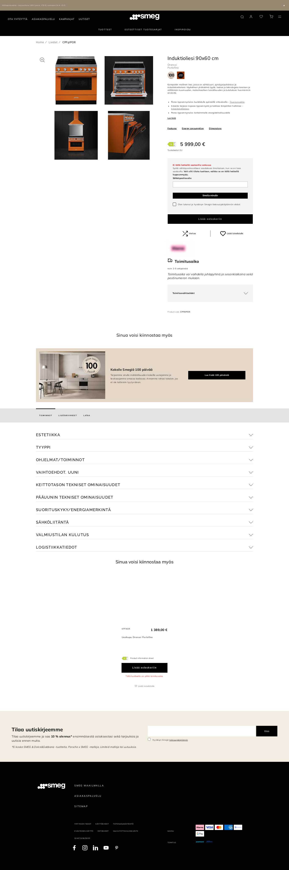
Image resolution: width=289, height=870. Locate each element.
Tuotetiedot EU (174, 150)
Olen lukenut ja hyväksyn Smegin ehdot (209, 204)
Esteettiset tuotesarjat (143, 29)
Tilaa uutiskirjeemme (37, 729)
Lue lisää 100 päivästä (217, 375)
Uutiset (84, 19)
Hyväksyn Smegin (170, 740)
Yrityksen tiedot (82, 824)
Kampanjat (67, 19)
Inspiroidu (183, 29)
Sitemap (81, 806)
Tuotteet (105, 29)
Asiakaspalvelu (43, 19)
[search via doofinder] (242, 17)
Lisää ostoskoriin (210, 219)
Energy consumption (193, 128)
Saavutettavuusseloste (125, 831)
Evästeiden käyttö (83, 831)
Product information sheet (142, 658)
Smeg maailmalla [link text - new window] (89, 785)
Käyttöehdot (102, 824)
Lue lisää (171, 118)
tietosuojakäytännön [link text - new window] (178, 740)
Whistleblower (82, 838)
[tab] (45, 415)
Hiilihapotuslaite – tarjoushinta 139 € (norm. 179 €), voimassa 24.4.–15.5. (34, 5)
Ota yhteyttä (18, 19)
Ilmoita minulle (210, 195)
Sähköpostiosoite (182, 178)
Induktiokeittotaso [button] (180, 108)
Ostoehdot (103, 831)
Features (172, 128)
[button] (42, 59)
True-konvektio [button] (237, 102)
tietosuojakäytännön (223, 204)
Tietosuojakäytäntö (123, 824)
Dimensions (215, 128)
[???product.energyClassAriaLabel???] (171, 144)
